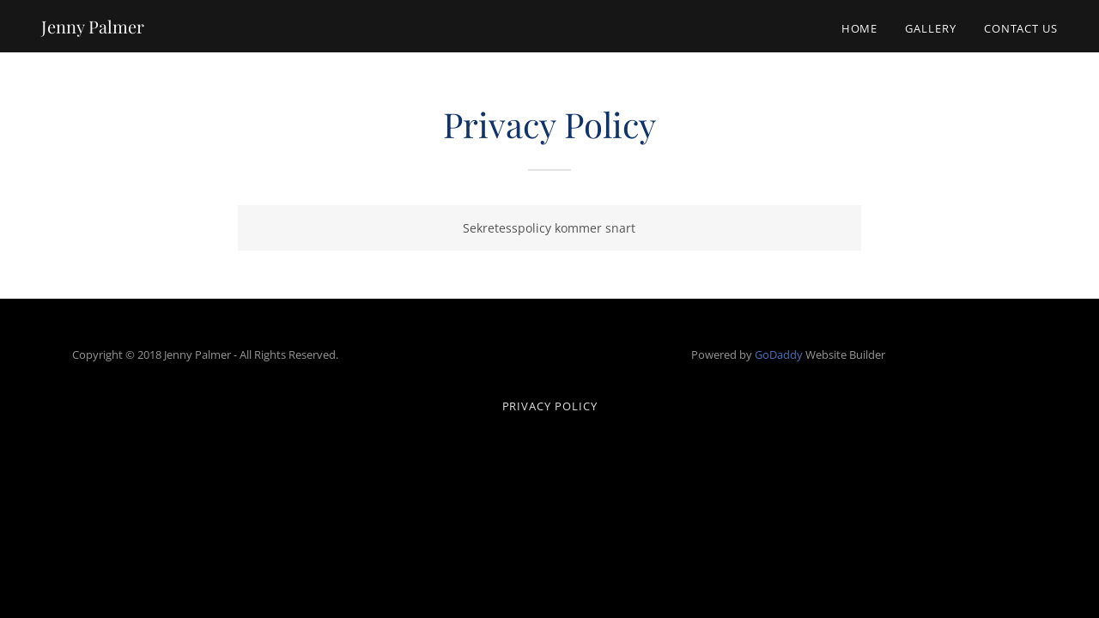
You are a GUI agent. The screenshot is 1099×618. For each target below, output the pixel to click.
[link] (92, 29)
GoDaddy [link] (779, 354)
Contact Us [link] (1021, 28)
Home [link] (859, 28)
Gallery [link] (930, 28)
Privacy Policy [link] (550, 406)
